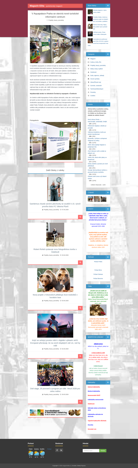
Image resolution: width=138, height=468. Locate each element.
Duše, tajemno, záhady (97, 75)
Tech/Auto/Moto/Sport (96, 89)
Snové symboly (94, 79)
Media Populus (81, 465)
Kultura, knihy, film (95, 62)
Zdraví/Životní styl (95, 82)
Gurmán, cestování (96, 85)
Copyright (55, 465)
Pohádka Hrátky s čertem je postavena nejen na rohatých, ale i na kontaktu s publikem (100, 19)
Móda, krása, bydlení (96, 69)
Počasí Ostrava (98, 274)
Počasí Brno (98, 270)
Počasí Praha (98, 261)
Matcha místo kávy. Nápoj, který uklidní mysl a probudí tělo (100, 27)
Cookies (92, 95)
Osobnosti (93, 72)
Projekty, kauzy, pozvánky (56, 20)
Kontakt (74, 465)
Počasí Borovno (98, 278)
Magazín (93, 58)
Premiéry (93, 92)
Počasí (49, 449)
